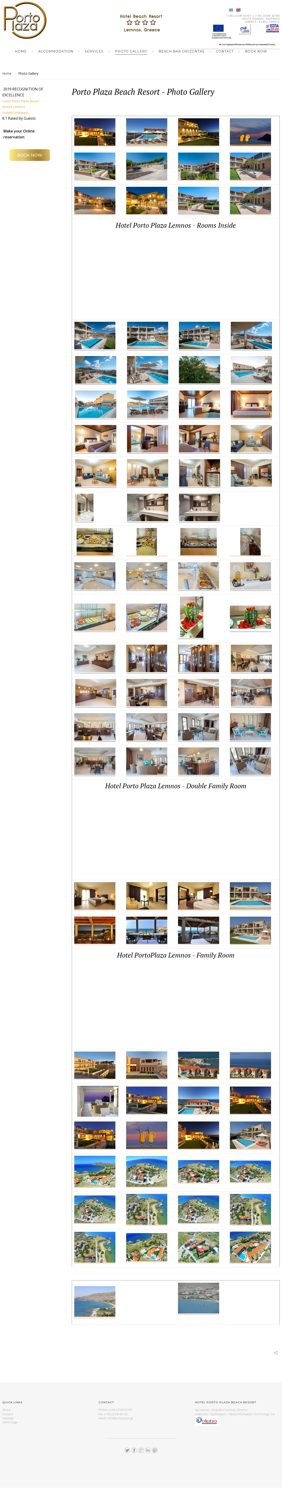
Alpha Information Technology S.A (251, 1414)
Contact (225, 51)
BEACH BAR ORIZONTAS (182, 51)
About (6, 1410)
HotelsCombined (16, 112)
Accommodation (55, 51)
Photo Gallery (131, 51)
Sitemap (7, 1418)
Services (94, 51)
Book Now (256, 51)
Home (21, 51)
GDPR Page (10, 1422)
